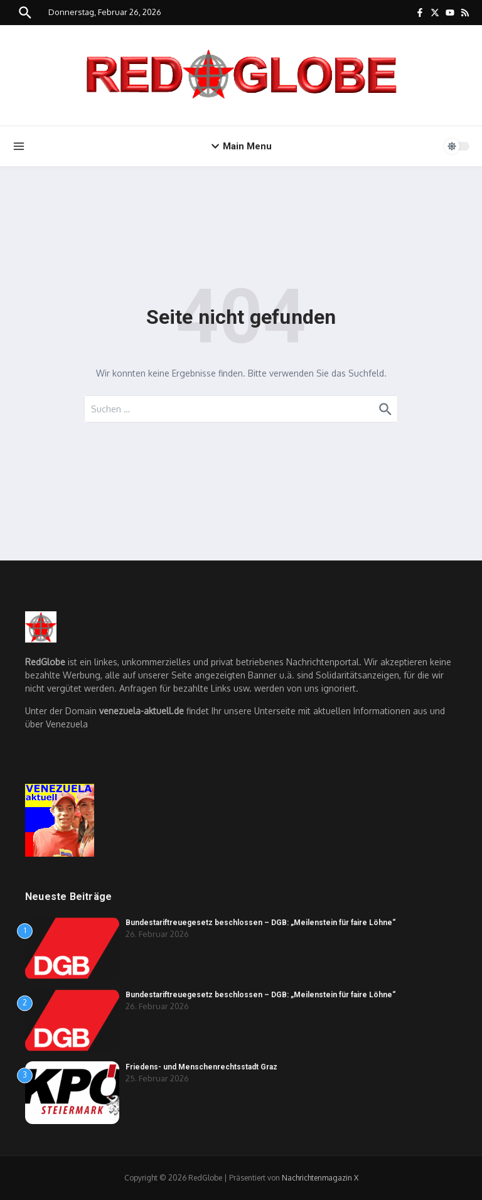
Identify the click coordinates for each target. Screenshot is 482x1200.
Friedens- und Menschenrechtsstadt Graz (201, 1067)
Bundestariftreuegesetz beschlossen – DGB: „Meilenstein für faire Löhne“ (261, 922)
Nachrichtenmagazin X (320, 1177)
